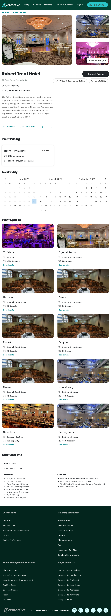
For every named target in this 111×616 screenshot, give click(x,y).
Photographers (65, 540)
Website (9, 126)
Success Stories (10, 590)
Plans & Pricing (10, 570)
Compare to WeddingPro (69, 575)
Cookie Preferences (12, 540)
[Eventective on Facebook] (74, 610)
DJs (59, 545)
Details (45, 150)
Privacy (6, 535)
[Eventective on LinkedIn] (106, 610)
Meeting (48, 5)
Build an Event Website (68, 555)
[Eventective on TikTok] (93, 610)
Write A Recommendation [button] (70, 81)
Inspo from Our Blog (67, 550)
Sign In (80, 5)
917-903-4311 (27, 126)
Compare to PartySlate (68, 595)
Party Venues (19, 12)
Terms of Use (9, 525)
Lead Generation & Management (18, 580)
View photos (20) (97, 60)
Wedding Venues (65, 525)
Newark (5, 12)
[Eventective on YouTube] (99, 610)
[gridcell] (34, 201)
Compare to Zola (66, 600)
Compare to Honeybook (69, 585)
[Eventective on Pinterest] (87, 610)
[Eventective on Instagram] (80, 610)
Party (26, 5)
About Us (7, 520)
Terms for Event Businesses (16, 530)
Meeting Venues (65, 530)
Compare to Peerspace (68, 590)
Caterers (62, 535)
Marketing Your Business (14, 575)
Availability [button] (98, 81)
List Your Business (64, 5)
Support (7, 600)
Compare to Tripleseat (68, 580)
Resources (8, 595)
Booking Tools (9, 585)
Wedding (37, 5)
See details (8, 265)
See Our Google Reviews (69, 570)
